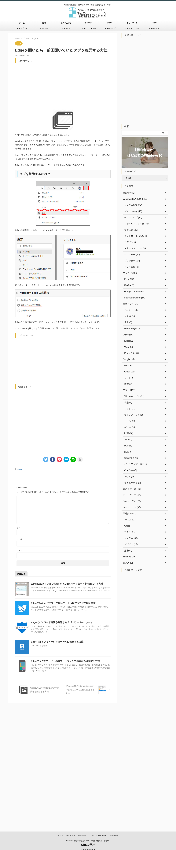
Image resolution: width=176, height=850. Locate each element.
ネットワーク (132, 23)
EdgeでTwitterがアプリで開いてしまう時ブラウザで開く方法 (61, 603)
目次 (44, 23)
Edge (19, 469)
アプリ (110, 23)
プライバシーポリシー (98, 710)
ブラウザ (88, 23)
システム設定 (66, 23)
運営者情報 (82, 710)
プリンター (65, 28)
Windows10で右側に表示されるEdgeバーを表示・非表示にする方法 (65, 583)
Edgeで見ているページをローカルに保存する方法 (55, 641)
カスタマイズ (154, 28)
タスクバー (43, 28)
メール (19, 538)
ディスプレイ (22, 28)
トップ (60, 710)
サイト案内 (70, 710)
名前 (18, 527)
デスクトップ (110, 28)
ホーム (22, 23)
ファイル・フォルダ (88, 28)
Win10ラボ (88, 719)
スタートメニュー (132, 28)
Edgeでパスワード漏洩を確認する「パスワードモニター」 (60, 622)
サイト (19, 550)
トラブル (154, 23)
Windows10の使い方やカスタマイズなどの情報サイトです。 (88, 715)
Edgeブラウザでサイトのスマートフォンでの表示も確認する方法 (63, 661)
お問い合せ (114, 710)
